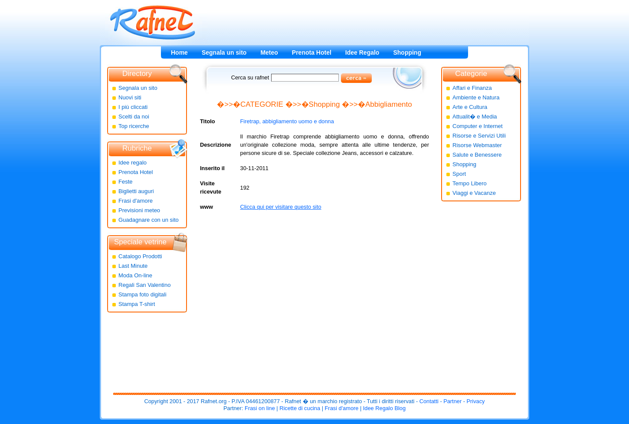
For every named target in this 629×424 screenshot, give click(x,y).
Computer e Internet (477, 126)
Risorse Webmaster (477, 145)
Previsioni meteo (139, 210)
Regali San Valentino (144, 285)
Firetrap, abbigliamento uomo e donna (287, 121)
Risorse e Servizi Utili (479, 135)
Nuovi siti (129, 97)
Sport (459, 174)
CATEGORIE (261, 104)
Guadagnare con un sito (148, 220)
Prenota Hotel (311, 52)
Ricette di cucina (299, 408)
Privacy (476, 401)
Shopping (407, 52)
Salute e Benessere (476, 154)
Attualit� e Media (474, 116)
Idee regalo (132, 162)
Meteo (269, 52)
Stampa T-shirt (136, 304)
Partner (452, 401)
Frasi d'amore (135, 200)
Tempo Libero (469, 183)
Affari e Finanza (472, 88)
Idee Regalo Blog (384, 408)
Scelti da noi (133, 116)
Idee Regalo (362, 52)
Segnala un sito (224, 52)
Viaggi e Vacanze (474, 193)
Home (179, 52)
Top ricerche (133, 126)
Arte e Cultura (469, 107)
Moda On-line (135, 275)
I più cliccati (132, 107)
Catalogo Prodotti (140, 256)
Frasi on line (260, 408)
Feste (125, 181)
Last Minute (132, 266)
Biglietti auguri (136, 191)
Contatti (429, 401)
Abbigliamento (388, 104)
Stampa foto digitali (142, 294)
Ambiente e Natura (475, 97)
